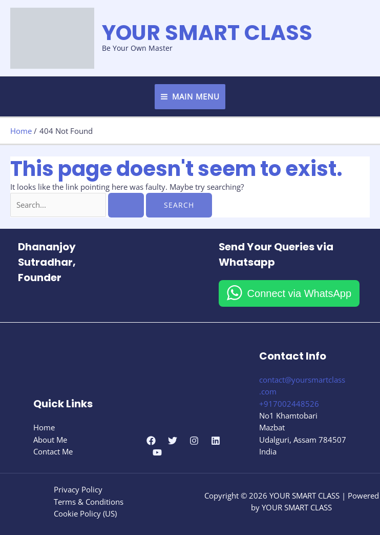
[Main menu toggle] (190, 96)
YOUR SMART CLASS (207, 32)
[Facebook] (151, 440)
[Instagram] (194, 440)
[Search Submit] (126, 205)
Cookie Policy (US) (85, 513)
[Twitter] (172, 440)
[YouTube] (157, 452)
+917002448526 (289, 404)
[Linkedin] (215, 440)
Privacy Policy (78, 489)
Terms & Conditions (88, 502)
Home (44, 427)
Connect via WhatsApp (299, 293)
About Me (50, 439)
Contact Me (53, 451)
